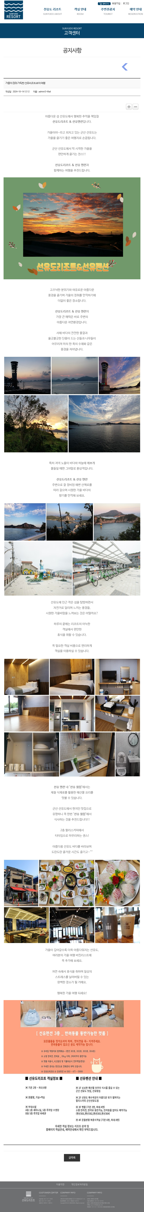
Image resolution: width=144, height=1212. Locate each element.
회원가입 (116, 3)
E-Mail (48, 91)
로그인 (126, 3)
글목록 (72, 1157)
